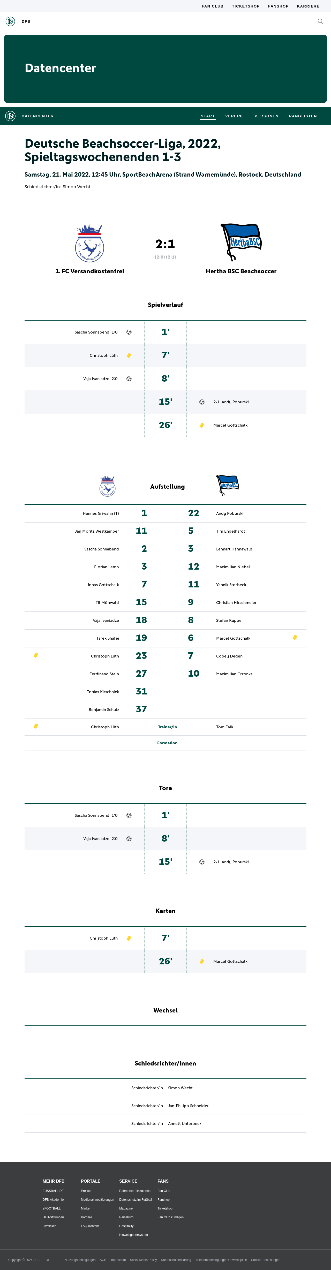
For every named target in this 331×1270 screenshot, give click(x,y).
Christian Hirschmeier (236, 603)
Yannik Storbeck (231, 585)
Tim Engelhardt (230, 531)
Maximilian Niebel (233, 567)
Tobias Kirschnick (103, 692)
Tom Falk (224, 727)
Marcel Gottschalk (230, 425)
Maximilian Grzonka (234, 674)
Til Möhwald (107, 603)
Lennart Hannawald (234, 549)
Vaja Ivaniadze (96, 379)
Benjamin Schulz (104, 710)
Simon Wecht (76, 187)
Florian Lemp (106, 567)
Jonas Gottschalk (103, 585)
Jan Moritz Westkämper (97, 531)
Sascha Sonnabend (92, 332)
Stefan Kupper (229, 620)
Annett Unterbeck (184, 1124)
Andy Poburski (235, 402)
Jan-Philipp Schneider (188, 1106)
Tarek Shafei (107, 638)
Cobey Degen (229, 656)
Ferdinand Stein (104, 674)
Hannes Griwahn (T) (101, 513)
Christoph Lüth (104, 355)
